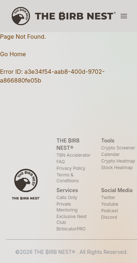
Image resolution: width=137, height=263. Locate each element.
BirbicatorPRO (71, 229)
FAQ (61, 161)
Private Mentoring (67, 207)
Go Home (13, 54)
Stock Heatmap (117, 167)
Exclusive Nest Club (72, 219)
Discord (109, 217)
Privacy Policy (71, 168)
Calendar (110, 154)
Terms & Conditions (68, 177)
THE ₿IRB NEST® (55, 252)
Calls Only (67, 197)
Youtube (109, 204)
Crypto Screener (118, 147)
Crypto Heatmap (118, 161)
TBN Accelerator (74, 155)
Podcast (109, 210)
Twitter (108, 197)
